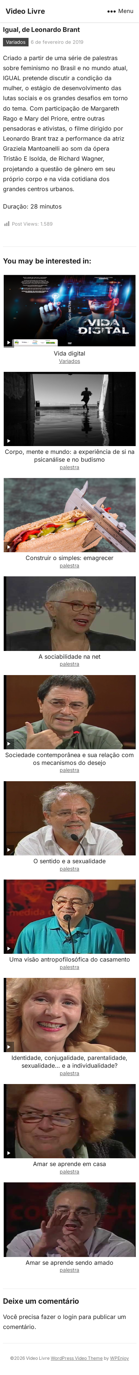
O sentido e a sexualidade (69, 861)
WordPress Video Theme (77, 1358)
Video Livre (25, 11)
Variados (16, 42)
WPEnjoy (119, 1358)
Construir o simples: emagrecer (69, 558)
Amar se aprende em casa (69, 1164)
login (70, 1316)
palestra (69, 467)
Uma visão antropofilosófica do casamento (69, 959)
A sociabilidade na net (69, 656)
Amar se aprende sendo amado (69, 1262)
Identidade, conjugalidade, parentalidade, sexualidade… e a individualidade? (69, 1061)
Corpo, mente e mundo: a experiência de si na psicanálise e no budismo (70, 455)
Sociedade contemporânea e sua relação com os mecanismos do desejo (69, 758)
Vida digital (69, 353)
